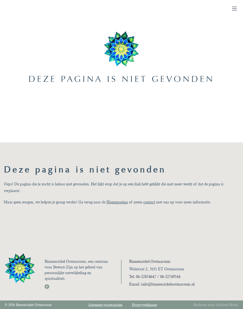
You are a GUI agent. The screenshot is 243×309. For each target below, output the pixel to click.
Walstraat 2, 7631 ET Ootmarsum (156, 269)
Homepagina (117, 202)
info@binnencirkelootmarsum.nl (168, 284)
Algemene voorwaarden (105, 305)
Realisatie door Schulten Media (215, 305)
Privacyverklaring (144, 305)
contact (149, 202)
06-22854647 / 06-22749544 (158, 276)
